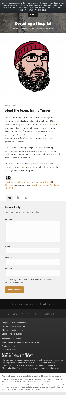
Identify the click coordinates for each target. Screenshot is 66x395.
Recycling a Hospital (33, 23)
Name (8, 246)
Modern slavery (8, 346)
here (23, 167)
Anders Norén (48, 304)
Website (8, 268)
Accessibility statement (11, 339)
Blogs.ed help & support (12, 334)
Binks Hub (50, 124)
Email (8, 257)
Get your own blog (55, 376)
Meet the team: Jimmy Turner (18, 181)
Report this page (9, 350)
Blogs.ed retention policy (12, 330)
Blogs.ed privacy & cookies (13, 326)
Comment (9, 219)
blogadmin (10, 184)
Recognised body (10, 368)
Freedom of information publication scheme (20, 342)
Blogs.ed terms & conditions (14, 323)
